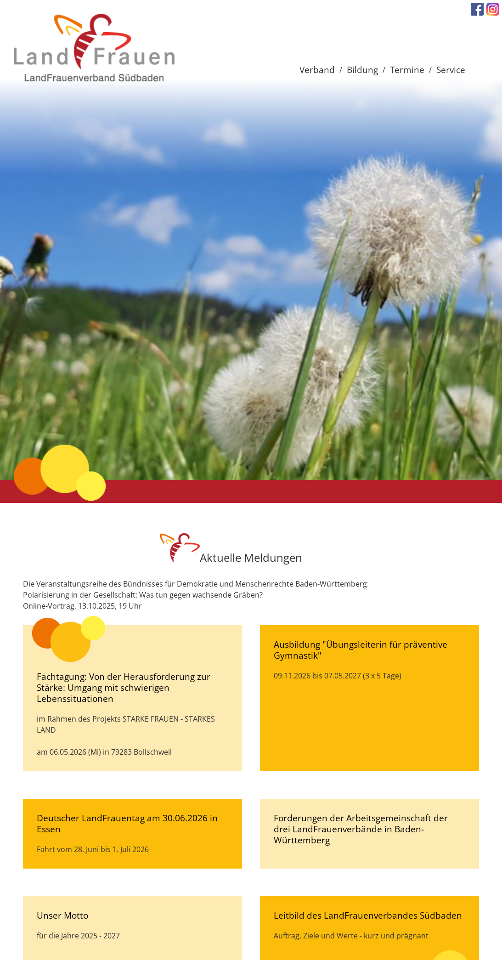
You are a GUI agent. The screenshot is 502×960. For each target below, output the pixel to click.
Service (450, 69)
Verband (317, 69)
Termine (407, 69)
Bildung (362, 69)
